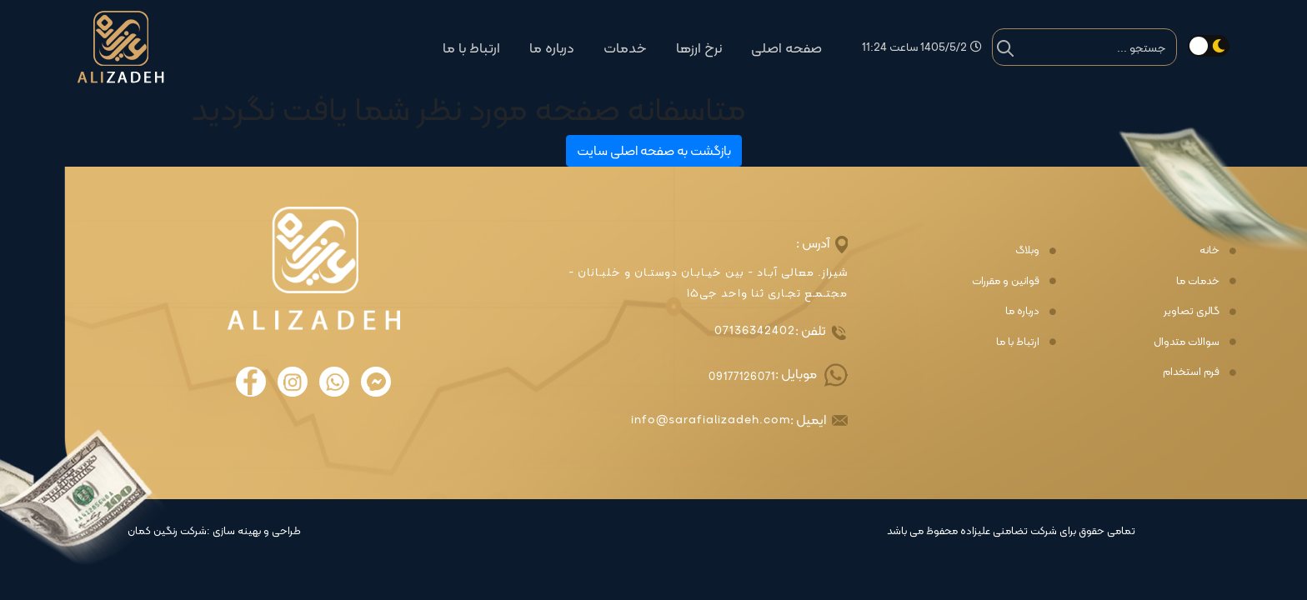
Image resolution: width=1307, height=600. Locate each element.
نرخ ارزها (699, 48)
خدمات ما (1197, 280)
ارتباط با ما (471, 48)
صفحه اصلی (786, 48)
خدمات (625, 48)
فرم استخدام (1191, 371)
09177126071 (742, 376)
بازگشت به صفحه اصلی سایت (654, 150)
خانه (1209, 250)
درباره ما (551, 48)
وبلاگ (1027, 250)
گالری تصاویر (1191, 310)
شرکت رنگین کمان (167, 530)
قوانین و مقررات (1005, 280)
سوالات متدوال (1186, 341)
